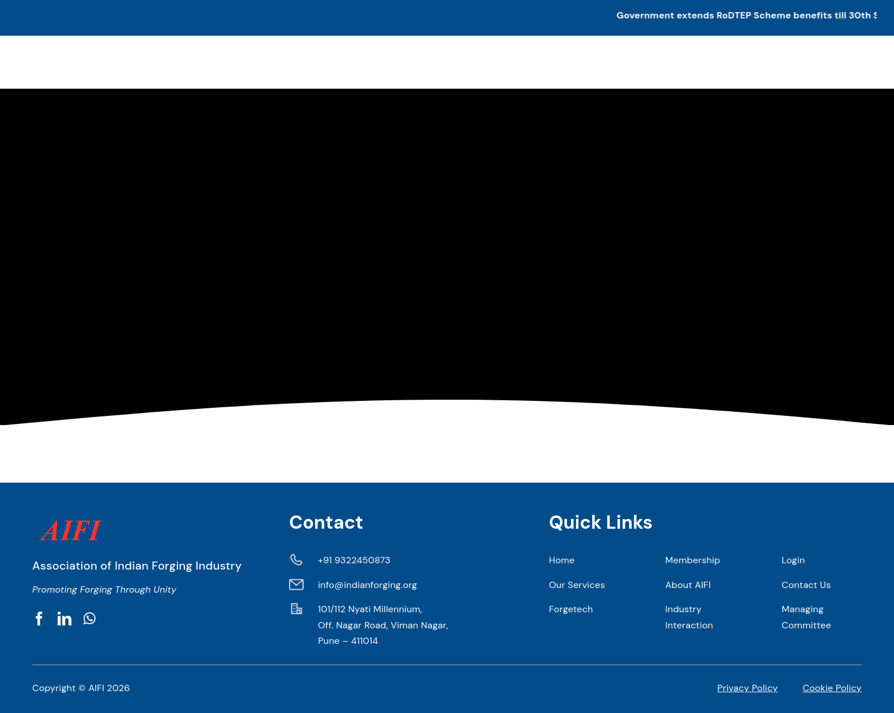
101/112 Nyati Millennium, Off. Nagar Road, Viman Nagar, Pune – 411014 (383, 625)
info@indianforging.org (367, 585)
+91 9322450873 (354, 560)
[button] (447, 18)
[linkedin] (64, 618)
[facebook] (39, 618)
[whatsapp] (90, 618)
